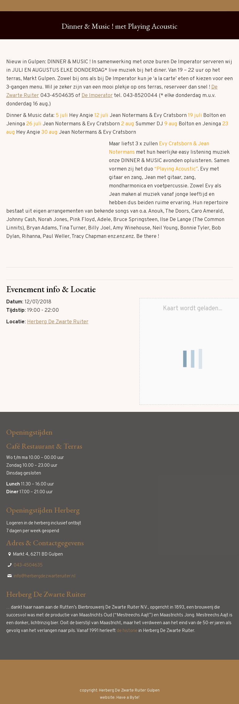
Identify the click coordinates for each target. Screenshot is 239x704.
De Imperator (97, 95)
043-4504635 (28, 565)
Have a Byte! (127, 697)
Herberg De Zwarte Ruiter (57, 322)
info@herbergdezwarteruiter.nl (44, 576)
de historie (127, 631)
